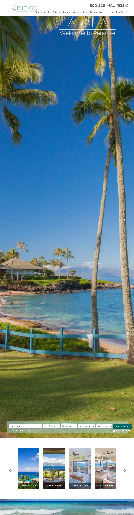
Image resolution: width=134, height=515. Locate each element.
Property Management (101, 12)
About (66, 12)
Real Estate (122, 12)
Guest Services (80, 12)
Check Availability (123, 426)
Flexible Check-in (122, 430)
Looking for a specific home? (23, 430)
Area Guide (54, 12)
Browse (40, 12)
